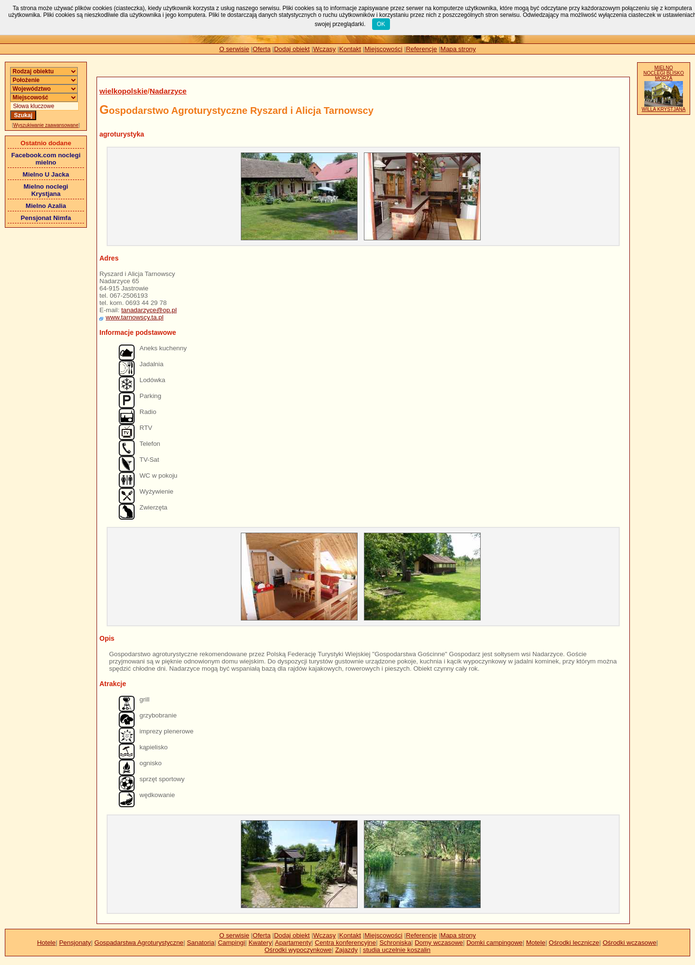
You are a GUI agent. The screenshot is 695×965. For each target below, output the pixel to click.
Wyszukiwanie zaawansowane (46, 125)
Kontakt (350, 49)
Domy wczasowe (439, 942)
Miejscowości (383, 49)
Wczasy (324, 49)
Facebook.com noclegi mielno (46, 159)
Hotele (46, 942)
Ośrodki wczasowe (629, 942)
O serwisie (234, 49)
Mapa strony (458, 49)
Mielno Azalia (46, 205)
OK (381, 24)
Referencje (421, 49)
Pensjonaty (75, 942)
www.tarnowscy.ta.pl (135, 317)
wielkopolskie (123, 91)
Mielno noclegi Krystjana (46, 190)
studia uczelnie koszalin (397, 949)
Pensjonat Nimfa (46, 217)
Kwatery (260, 942)
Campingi (231, 942)
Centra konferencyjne (345, 942)
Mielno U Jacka (46, 174)
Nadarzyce (168, 91)
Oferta (262, 49)
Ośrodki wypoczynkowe (298, 949)
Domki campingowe (494, 942)
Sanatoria (200, 942)
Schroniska (395, 942)
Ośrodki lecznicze (574, 942)
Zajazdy (346, 949)
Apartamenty (293, 942)
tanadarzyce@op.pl (149, 310)
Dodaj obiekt (292, 49)
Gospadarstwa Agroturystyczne (139, 942)
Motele (535, 942)
